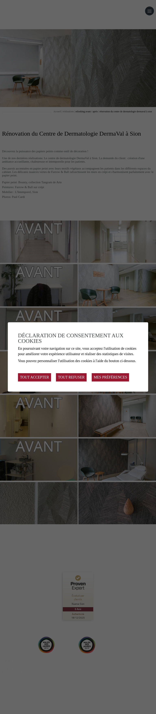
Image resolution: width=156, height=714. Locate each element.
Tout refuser (71, 377)
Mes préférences (110, 377)
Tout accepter (34, 377)
